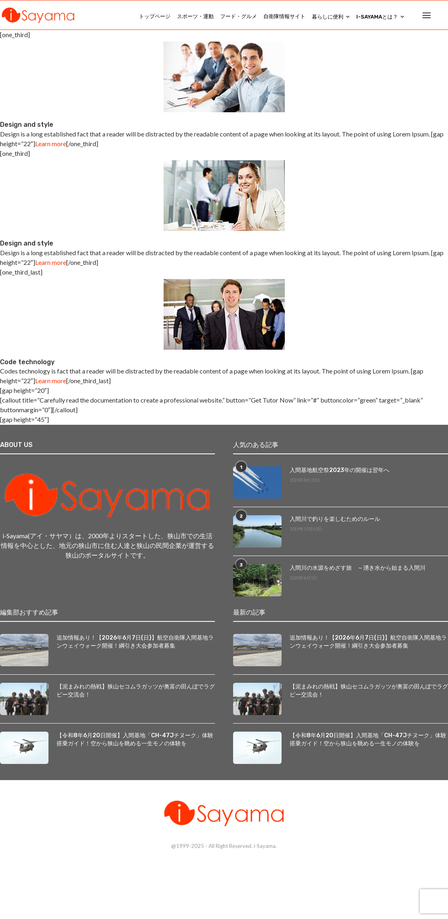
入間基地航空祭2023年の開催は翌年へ (339, 473)
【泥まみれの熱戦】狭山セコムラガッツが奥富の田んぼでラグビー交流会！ (136, 693)
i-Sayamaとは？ (377, 17)
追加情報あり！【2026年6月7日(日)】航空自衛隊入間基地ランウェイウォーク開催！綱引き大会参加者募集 (135, 644)
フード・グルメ (238, 16)
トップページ (154, 16)
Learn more (50, 147)
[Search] (444, 16)
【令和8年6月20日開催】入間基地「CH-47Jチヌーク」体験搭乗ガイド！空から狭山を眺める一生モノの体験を (135, 742)
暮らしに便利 (327, 17)
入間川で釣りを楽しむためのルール (335, 522)
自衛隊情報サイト (284, 16)
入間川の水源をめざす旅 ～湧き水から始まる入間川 (357, 571)
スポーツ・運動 (195, 16)
